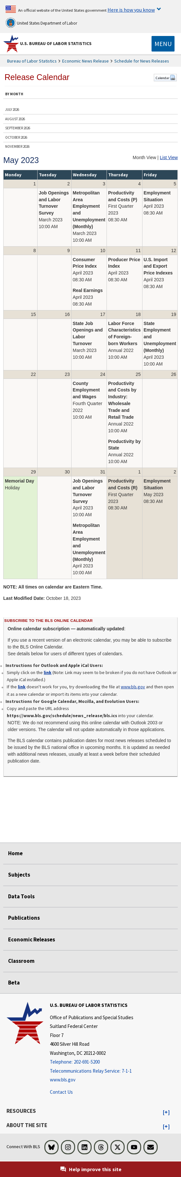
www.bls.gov (133, 687)
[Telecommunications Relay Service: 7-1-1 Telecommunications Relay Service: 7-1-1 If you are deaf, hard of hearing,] (91, 1071)
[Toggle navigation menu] (163, 44)
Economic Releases (31, 939)
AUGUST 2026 (15, 119)
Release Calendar (37, 77)
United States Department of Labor (41, 22)
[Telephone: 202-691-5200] (91, 1062)
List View (169, 157)
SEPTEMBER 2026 (17, 128)
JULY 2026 (12, 109)
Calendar (165, 78)
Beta (14, 982)
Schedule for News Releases (141, 61)
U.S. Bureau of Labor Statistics (56, 43)
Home (15, 853)
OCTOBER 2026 (16, 137)
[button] (166, 1112)
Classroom (21, 960)
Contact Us (61, 1092)
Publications (24, 917)
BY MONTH (14, 94)
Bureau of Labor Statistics (32, 61)
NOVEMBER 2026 (17, 146)
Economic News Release (85, 61)
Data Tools (21, 896)
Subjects (19, 874)
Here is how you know (131, 9)
